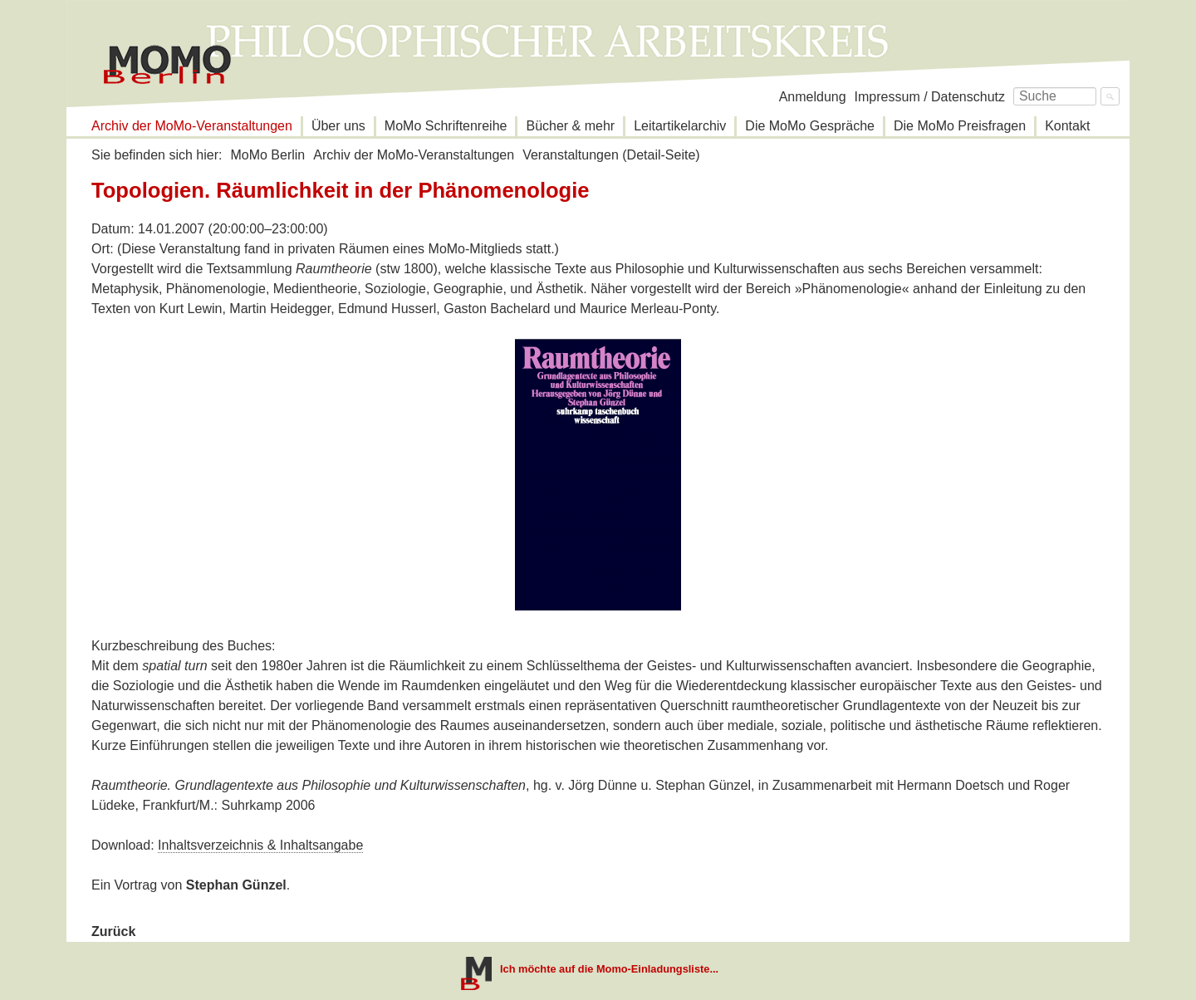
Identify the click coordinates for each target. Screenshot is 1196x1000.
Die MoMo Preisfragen (960, 126)
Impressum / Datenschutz (930, 97)
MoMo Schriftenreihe (446, 126)
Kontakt (1067, 126)
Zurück (113, 931)
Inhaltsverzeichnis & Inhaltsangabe (260, 845)
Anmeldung (812, 97)
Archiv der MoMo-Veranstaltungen (191, 126)
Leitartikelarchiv (680, 126)
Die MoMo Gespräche (810, 126)
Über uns (338, 126)
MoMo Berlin (267, 155)
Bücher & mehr (570, 126)
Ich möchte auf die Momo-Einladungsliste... (609, 969)
